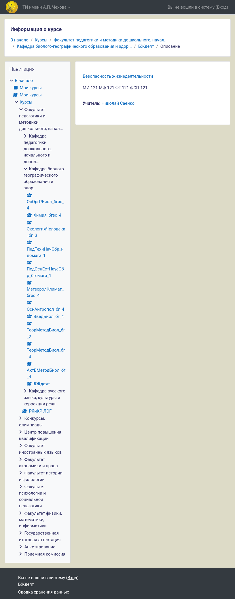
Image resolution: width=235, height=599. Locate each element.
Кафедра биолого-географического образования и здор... (74, 46)
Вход (222, 7)
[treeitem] (38, 317)
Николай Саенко (117, 103)
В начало (19, 40)
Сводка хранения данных (43, 592)
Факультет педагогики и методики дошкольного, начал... (111, 40)
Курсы (41, 40)
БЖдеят (146, 46)
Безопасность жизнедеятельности (118, 76)
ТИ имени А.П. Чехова (44, 7)
